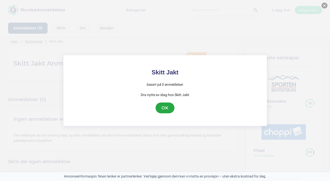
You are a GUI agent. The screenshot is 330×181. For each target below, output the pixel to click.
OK (165, 107)
